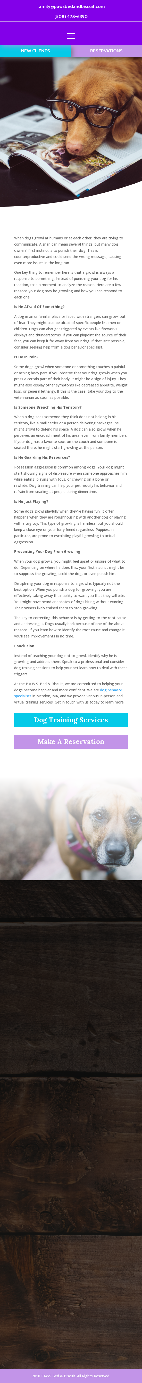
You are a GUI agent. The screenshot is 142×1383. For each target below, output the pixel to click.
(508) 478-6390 (71, 16)
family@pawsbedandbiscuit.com (71, 6)
